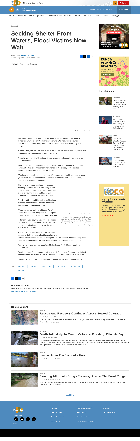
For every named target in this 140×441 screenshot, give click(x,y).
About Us (54, 412)
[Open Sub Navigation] (11, 22)
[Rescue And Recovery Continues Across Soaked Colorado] (24, 321)
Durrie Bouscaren (27, 60)
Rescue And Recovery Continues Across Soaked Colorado (80, 317)
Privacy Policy (81, 417)
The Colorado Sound (109, 417)
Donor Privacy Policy (83, 421)
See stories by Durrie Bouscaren (24, 296)
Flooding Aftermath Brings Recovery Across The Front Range (83, 380)
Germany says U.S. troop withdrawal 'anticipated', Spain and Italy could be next (120, 109)
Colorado (21, 275)
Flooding (33, 271)
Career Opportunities (57, 421)
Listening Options (56, 417)
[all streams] (124, 14)
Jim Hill (42, 321)
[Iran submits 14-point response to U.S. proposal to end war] (105, 165)
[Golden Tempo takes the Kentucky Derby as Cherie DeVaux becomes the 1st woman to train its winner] (105, 144)
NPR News (116, 102)
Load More (70, 399)
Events (106, 20)
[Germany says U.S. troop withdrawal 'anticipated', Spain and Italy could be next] (105, 105)
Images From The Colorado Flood (63, 359)
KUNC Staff (43, 384)
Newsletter (42, 20)
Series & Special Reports (60, 19)
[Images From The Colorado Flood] (24, 363)
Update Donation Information (86, 425)
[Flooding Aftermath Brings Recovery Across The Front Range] (24, 384)
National (14, 30)
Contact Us (106, 412)
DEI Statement (55, 425)
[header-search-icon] (116, 5)
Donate (126, 5)
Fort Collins (61, 271)
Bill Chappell (43, 342)
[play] (11, 14)
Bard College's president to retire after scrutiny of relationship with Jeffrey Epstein (119, 128)
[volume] (17, 14)
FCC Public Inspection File (85, 412)
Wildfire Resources (117, 20)
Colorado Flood (75, 271)
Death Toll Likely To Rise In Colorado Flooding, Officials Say (82, 338)
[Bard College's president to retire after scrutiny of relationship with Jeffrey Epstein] (105, 124)
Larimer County (46, 271)
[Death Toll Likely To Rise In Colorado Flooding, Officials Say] (24, 342)
